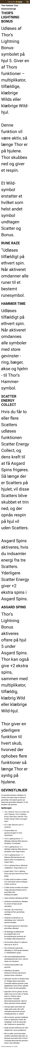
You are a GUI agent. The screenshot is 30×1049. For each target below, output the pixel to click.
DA (27, 1)
